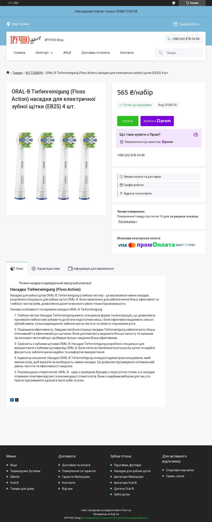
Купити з (157, 121)
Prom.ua (126, 510)
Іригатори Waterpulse (129, 476)
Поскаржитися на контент (98, 517)
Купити (128, 121)
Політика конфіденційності (132, 517)
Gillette (15, 476)
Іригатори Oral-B (125, 482)
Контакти (127, 52)
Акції (13, 465)
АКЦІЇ (67, 52)
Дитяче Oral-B (124, 488)
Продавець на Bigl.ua (106, 514)
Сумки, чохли (175, 476)
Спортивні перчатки (180, 470)
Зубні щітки (122, 494)
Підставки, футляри (127, 465)
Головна (19, 52)
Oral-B (14, 482)
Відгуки (67, 488)
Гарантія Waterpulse (76, 476)
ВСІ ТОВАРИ (34, 73)
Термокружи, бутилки (25, 471)
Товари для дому (22, 488)
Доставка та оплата (96, 52)
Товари (17, 73)
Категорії (42, 52)
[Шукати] (161, 53)
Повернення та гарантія (79, 471)
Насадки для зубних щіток (132, 471)
